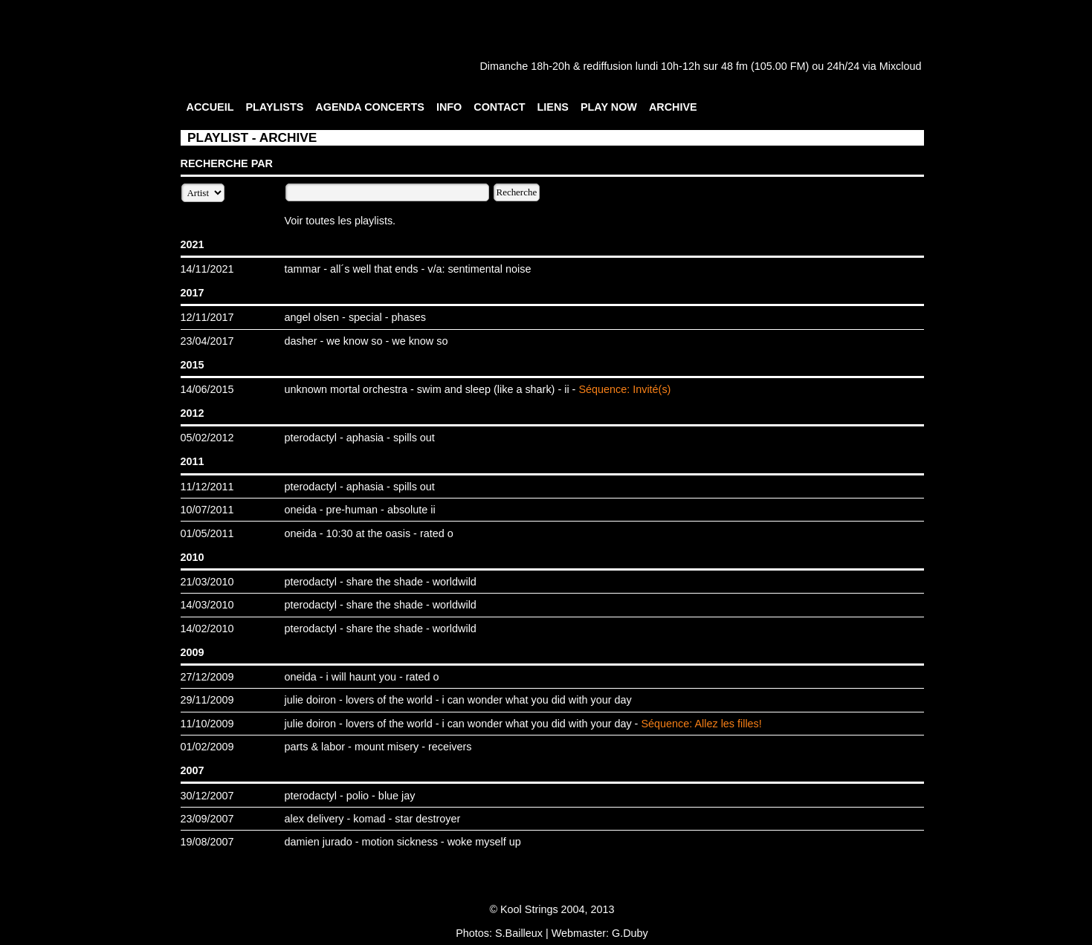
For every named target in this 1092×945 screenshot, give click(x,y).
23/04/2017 (207, 341)
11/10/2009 (207, 724)
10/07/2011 (207, 510)
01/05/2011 (207, 533)
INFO (449, 107)
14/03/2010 (207, 605)
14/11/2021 (207, 269)
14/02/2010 (207, 628)
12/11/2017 (207, 317)
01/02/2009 (207, 747)
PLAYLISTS (274, 107)
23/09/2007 (207, 819)
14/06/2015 (207, 389)
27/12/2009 (207, 677)
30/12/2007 (207, 796)
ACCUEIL (210, 107)
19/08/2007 (207, 842)
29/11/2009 (207, 700)
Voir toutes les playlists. (340, 221)
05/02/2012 (207, 438)
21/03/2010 (207, 582)
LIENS (553, 107)
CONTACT (499, 107)
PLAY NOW (609, 107)
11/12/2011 (207, 487)
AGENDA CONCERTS (369, 107)
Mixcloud (900, 66)
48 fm (734, 66)
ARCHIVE (673, 107)
